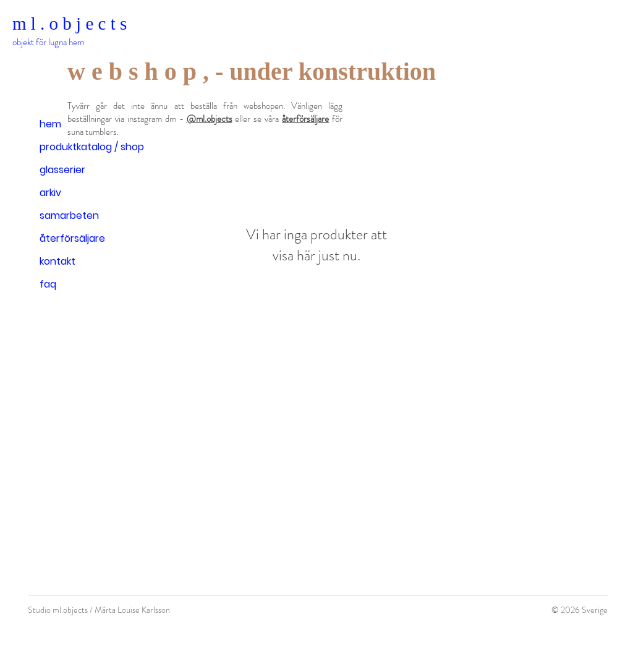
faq (48, 284)
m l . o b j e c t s (69, 23)
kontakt (57, 261)
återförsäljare (72, 238)
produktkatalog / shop (92, 147)
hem (50, 124)
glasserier (62, 170)
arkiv (50, 193)
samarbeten (69, 215)
